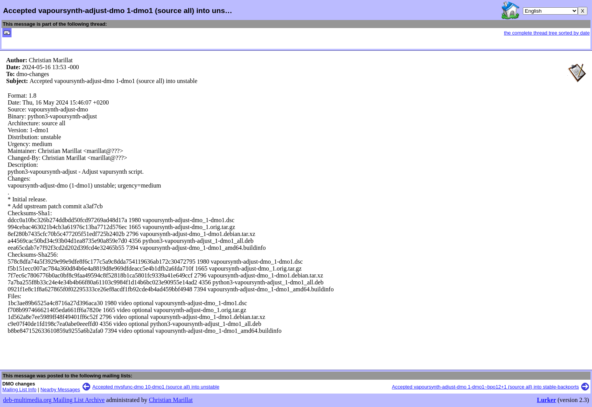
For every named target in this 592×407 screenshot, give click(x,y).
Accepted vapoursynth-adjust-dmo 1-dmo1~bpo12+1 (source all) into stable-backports (485, 387)
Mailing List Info (19, 389)
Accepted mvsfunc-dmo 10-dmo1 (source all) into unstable (156, 387)
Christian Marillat (171, 400)
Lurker (546, 400)
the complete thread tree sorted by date (547, 33)
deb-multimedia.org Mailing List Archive (54, 400)
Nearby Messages (60, 389)
